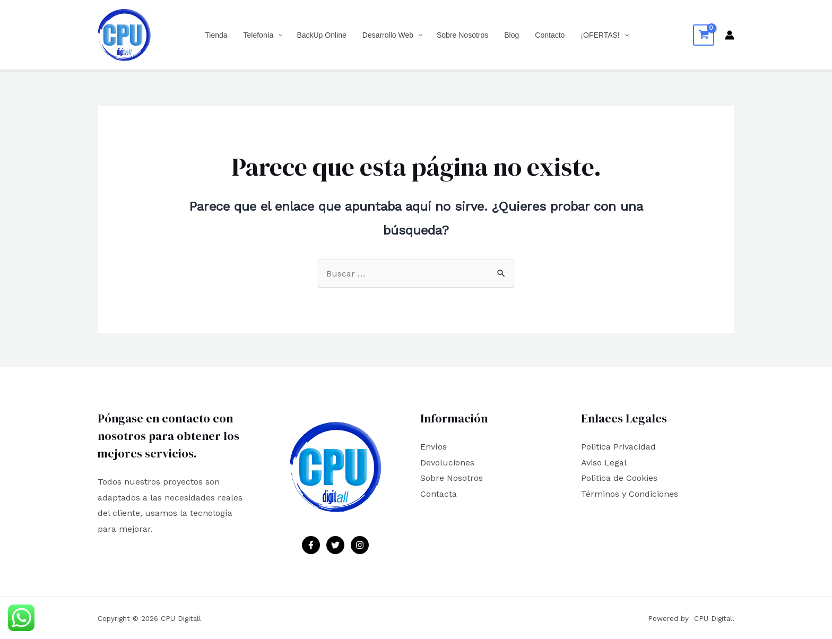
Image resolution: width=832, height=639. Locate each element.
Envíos (433, 447)
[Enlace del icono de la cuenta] (729, 35)
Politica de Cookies (619, 478)
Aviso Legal (604, 462)
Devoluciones (447, 462)
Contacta (438, 494)
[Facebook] (311, 545)
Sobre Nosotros (451, 478)
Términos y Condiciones (629, 494)
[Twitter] (335, 545)
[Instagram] (360, 545)
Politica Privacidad (618, 447)
